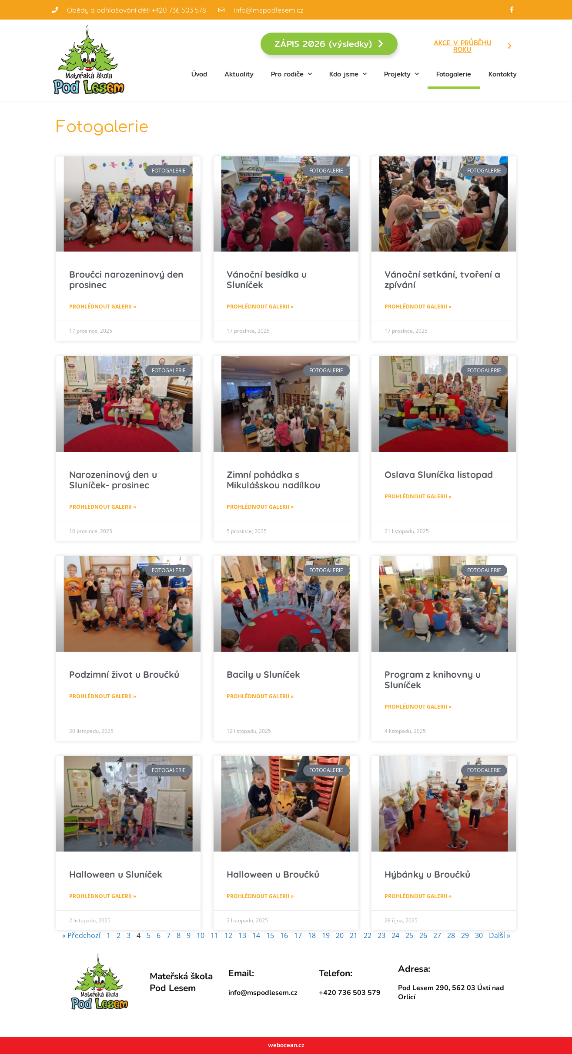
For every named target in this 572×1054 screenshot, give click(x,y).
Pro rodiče (291, 74)
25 (409, 935)
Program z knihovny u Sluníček (433, 679)
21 (354, 935)
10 (200, 935)
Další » (499, 935)
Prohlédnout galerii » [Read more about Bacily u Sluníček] (260, 696)
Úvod (199, 74)
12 (228, 935)
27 (437, 935)
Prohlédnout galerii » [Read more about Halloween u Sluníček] (102, 896)
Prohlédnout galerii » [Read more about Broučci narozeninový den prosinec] (102, 306)
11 (214, 935)
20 (340, 935)
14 (256, 935)
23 (381, 935)
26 (423, 935)
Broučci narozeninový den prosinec (126, 279)
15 (270, 935)
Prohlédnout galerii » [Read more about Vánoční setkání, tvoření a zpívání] (418, 306)
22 (367, 935)
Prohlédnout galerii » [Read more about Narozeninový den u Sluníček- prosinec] (102, 506)
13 (242, 935)
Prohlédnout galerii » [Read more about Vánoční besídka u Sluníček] (260, 306)
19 (326, 935)
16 (284, 935)
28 (451, 935)
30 (479, 935)
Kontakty (502, 74)
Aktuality (239, 74)
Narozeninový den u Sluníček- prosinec (113, 480)
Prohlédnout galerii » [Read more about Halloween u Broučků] (260, 896)
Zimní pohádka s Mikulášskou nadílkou (273, 480)
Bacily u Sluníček (263, 674)
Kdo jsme (348, 74)
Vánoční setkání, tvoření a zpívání (442, 279)
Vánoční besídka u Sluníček (267, 279)
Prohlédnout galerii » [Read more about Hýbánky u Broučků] (418, 896)
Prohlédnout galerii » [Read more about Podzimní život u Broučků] (102, 696)
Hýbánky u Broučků (427, 874)
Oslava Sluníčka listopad (439, 474)
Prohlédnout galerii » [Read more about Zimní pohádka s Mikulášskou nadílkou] (260, 506)
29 (465, 935)
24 (395, 935)
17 (298, 935)
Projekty (401, 74)
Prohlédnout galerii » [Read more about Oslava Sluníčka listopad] (418, 496)
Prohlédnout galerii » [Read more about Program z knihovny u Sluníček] (418, 706)
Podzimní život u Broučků (124, 674)
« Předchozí (81, 935)
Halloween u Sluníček (115, 874)
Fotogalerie (453, 74)
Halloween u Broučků (273, 874)
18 (312, 935)
